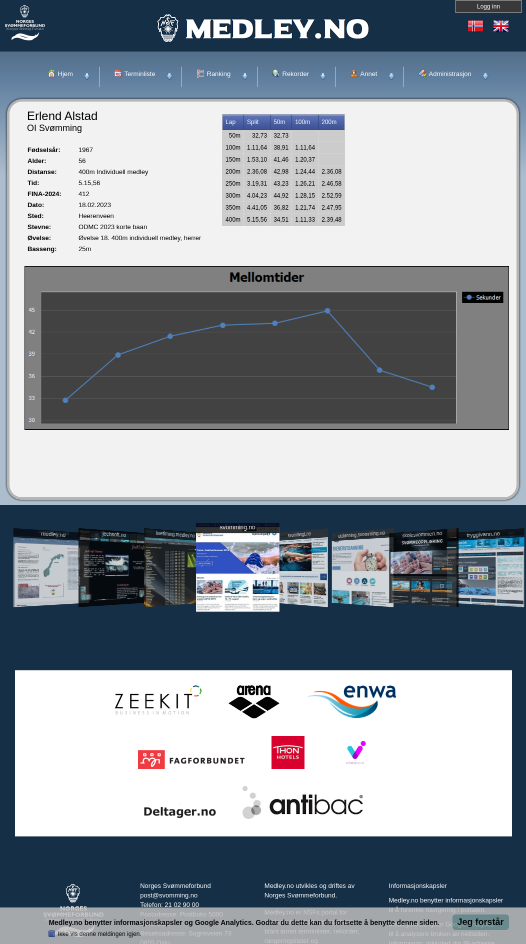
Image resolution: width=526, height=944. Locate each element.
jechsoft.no (114, 534)
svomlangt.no (299, 534)
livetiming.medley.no (175, 534)
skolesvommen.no (422, 534)
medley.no (52, 534)
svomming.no (237, 527)
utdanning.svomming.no (361, 534)
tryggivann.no (483, 534)
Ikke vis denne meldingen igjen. (99, 933)
